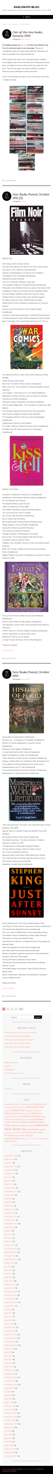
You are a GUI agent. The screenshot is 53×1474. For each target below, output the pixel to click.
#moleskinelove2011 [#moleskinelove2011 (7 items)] (12, 1104)
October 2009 (9, 1381)
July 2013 (8, 1231)
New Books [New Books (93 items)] (13, 1129)
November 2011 (10, 1295)
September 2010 (11, 1345)
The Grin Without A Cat (13, 1073)
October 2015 (9, 1173)
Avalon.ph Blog (26, 7)
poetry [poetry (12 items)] (40, 1132)
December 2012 (10, 1249)
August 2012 (9, 1263)
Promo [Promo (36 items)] (8, 1135)
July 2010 (8, 1352)
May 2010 (8, 1359)
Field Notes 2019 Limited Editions (17, 1036)
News (24, 201)
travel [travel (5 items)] (39, 1139)
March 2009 (9, 1402)
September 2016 (11, 1166)
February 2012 (10, 1284)
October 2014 (9, 1188)
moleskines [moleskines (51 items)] (41, 1125)
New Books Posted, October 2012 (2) (31, 196)
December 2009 (10, 1377)
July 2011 (8, 1309)
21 (6, 194)
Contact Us (8, 1089)
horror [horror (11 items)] (13, 1119)
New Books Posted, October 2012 (31, 674)
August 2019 (9, 1159)
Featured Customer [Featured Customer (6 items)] (12, 1116)
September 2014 (11, 1191)
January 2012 (9, 1288)
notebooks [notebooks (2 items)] (7, 1132)
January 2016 (9, 1170)
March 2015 (9, 1184)
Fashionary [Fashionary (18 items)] (36, 1113)
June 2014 (8, 1199)
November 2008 (10, 1417)
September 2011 (11, 1302)
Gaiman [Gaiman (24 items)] (37, 1116)
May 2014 (8, 1202)
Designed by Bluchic (9, 1471)
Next (21, 1009)
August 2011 (9, 1306)
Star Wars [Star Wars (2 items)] (34, 1139)
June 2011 (8, 1313)
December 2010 (10, 1334)
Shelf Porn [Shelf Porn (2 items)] (28, 1139)
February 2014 (10, 1209)
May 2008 (8, 1438)
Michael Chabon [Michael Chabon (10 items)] (19, 1122)
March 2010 (9, 1367)
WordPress (40, 1469)
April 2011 (8, 1320)
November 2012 (10, 1252)
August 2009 (9, 1388)
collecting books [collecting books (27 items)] (34, 1107)
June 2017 (8, 1163)
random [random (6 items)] (16, 1136)
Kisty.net (7, 1066)
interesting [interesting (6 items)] (30, 1119)
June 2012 (8, 1270)
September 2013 (11, 1224)
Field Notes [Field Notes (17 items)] (26, 1116)
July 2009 (8, 1392)
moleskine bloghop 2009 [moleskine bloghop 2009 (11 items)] (21, 1125)
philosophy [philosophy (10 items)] (32, 1132)
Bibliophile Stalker (11, 1062)
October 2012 (9, 1256)
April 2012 (8, 1277)
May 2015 (8, 1181)
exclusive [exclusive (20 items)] (17, 1113)
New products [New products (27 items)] (30, 1129)
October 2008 (9, 1420)
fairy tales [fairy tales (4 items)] (26, 1113)
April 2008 (8, 1442)
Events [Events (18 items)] (8, 1113)
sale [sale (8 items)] (22, 1138)
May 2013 (8, 1238)
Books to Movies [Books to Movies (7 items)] (17, 1107)
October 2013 (9, 1220)
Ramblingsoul (9, 1070)
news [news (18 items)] (42, 1129)
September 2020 (11, 1156)
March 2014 (9, 1206)
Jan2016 (7, 35)
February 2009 (10, 1406)
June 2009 (8, 1395)
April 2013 (8, 1241)
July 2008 (8, 1431)
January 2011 (9, 1331)
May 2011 (8, 1317)
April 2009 (8, 1399)
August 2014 (9, 1195)
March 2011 (9, 1324)
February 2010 (10, 1370)
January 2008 (9, 1452)
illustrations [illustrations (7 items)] (20, 1119)
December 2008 (10, 1413)
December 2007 (10, 1456)
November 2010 (10, 1338)
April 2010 (8, 1363)
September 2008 (11, 1424)
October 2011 (9, 1299)
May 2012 (8, 1274)
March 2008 (9, 1445)
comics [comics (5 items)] (7, 1111)
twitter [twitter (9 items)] (45, 1138)
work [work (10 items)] (14, 1141)
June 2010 (8, 1356)
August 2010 (9, 1349)
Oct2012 (7, 197)
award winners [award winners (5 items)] (27, 1104)
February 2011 (10, 1327)
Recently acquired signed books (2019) (19, 1040)
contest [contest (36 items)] (14, 1110)
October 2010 (9, 1342)
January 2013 (9, 1245)
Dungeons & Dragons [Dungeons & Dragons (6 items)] (33, 1111)
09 (6, 672)
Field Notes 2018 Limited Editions (17, 1043)
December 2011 (10, 1291)
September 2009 (11, 1385)
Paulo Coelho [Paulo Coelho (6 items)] (21, 1132)
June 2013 (8, 1234)
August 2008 (9, 1427)
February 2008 (10, 1449)
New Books (26, 39)
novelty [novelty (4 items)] (12, 1132)
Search (38, 1017)
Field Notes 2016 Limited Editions (17, 1047)
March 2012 (9, 1281)
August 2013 (9, 1227)
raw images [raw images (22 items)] (26, 1135)
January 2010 (9, 1374)
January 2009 (9, 1409)
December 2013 (10, 1216)
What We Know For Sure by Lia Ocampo (20, 1033)
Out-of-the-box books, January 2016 (27, 34)
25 (6, 32)
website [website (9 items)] (7, 1141)
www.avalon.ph (8, 650)
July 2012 (8, 1267)
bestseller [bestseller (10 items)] (37, 1104)
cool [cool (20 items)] (22, 1110)
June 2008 (8, 1435)
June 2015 (8, 1177)
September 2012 (11, 1259)
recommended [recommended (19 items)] (12, 1138)
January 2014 (9, 1213)
